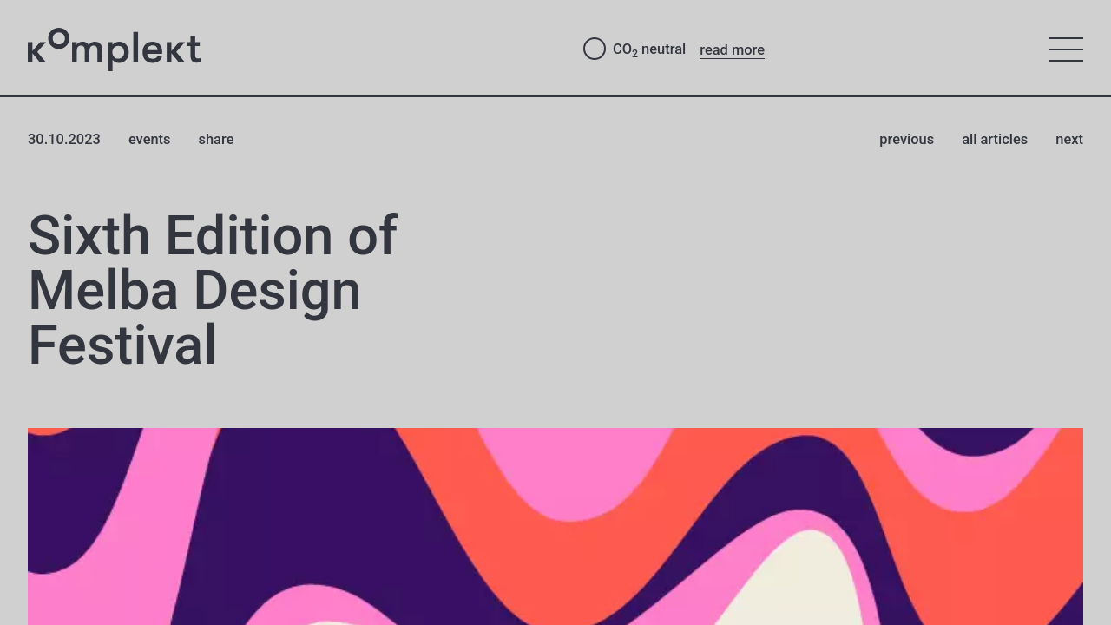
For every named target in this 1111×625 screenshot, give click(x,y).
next (1069, 139)
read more (732, 50)
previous (906, 139)
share (216, 139)
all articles (995, 139)
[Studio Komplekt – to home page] (292, 49)
